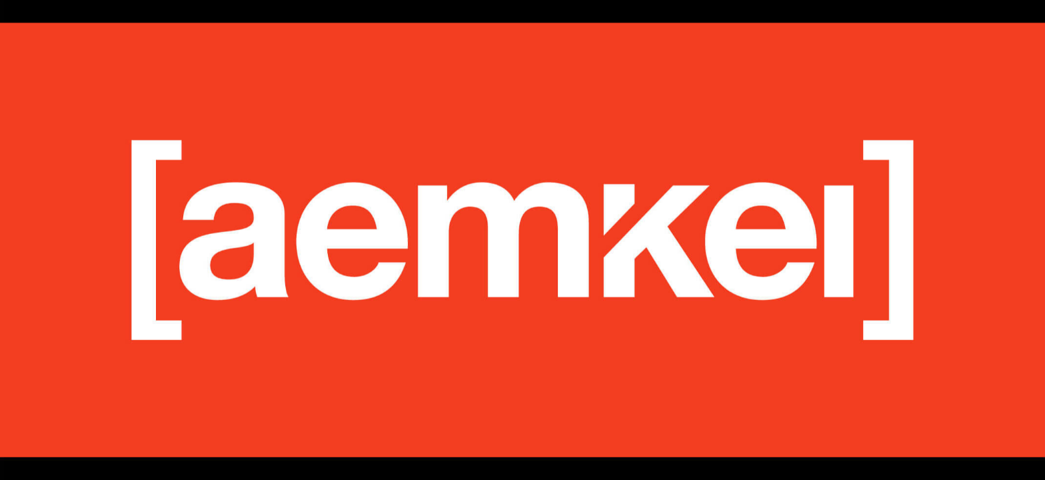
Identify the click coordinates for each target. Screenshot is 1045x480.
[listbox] (522, 240)
